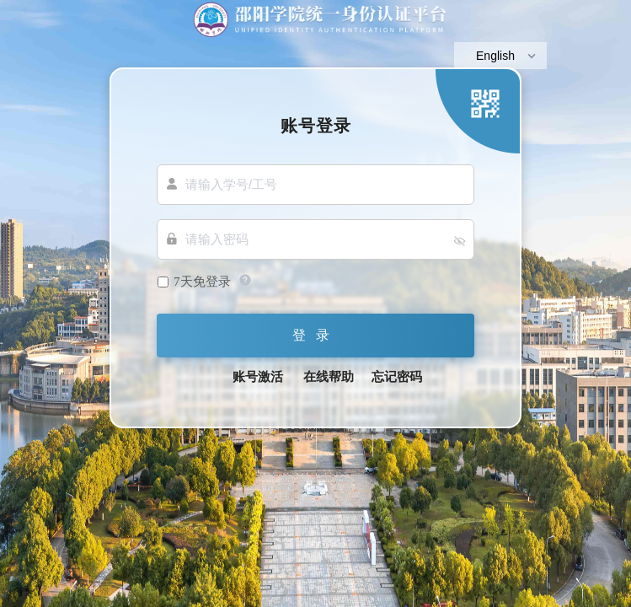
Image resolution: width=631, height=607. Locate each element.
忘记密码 (397, 377)
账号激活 (258, 377)
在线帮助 (328, 377)
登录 (316, 335)
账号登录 (316, 125)
